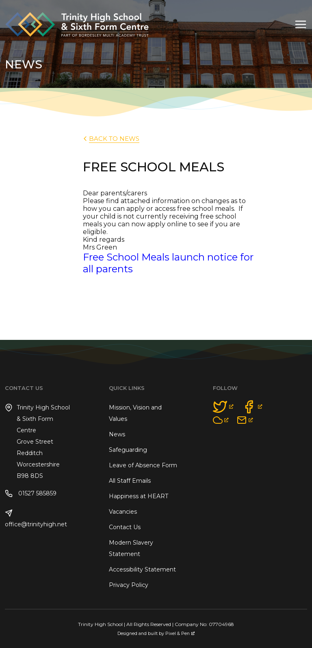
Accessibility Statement (142, 569)
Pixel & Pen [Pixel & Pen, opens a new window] (180, 633)
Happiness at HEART (138, 496)
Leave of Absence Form (143, 465)
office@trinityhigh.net (36, 518)
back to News (110, 138)
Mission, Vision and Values (135, 413)
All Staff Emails (130, 480)
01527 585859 (30, 493)
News (117, 434)
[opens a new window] (223, 407)
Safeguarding (128, 449)
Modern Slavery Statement (131, 548)
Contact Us (125, 527)
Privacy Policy (128, 585)
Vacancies (123, 511)
